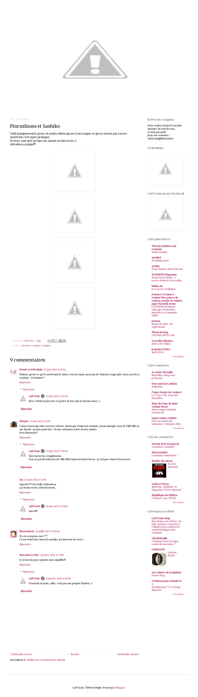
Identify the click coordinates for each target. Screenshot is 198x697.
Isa (21, 479)
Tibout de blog (160, 332)
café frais (34, 396)
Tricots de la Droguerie (165, 443)
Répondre (25, 382)
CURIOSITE (158, 549)
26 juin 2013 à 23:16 (57, 506)
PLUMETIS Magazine (164, 274)
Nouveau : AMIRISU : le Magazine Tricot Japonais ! (167, 488)
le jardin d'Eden (161, 349)
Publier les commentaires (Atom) (46, 659)
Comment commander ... (165, 455)
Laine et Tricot (160, 483)
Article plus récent (21, 654)
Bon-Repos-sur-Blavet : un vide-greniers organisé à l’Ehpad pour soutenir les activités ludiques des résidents (166, 527)
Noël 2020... (158, 352)
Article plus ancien (127, 654)
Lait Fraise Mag (161, 518)
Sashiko (46, 345)
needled (156, 257)
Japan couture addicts (164, 418)
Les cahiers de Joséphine (166, 572)
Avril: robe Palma (161, 343)
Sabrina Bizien (172, 554)
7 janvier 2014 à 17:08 (51, 555)
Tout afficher (178, 356)
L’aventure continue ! (163, 447)
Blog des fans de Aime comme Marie (165, 405)
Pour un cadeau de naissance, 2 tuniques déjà (166, 422)
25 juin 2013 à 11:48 (35, 479)
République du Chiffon (164, 495)
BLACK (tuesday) (173, 465)
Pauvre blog (158, 575)
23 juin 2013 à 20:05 (57, 451)
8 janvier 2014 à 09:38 (58, 578)
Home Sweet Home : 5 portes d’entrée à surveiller (167, 279)
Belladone (157, 386)
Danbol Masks (159, 252)
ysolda (155, 266)
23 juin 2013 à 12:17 (40, 421)
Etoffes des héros (162, 461)
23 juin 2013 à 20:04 (57, 396)
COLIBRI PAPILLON (163, 335)
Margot (23, 421)
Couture (36, 345)
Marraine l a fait (28, 555)
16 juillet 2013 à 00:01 (47, 531)
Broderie (26, 345)
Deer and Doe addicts (164, 383)
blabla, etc (157, 286)
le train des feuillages (164, 289)
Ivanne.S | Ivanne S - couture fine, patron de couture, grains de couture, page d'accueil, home (167, 299)
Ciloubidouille (159, 538)
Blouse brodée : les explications (162, 325)
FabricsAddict (160, 452)
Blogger (120, 687)
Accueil (75, 654)
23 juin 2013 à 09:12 (55, 369)
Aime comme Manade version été (164, 411)
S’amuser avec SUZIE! (164, 498)
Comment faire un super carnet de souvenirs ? (165, 543)
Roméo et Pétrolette (31, 369)
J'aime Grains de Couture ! (167, 392)
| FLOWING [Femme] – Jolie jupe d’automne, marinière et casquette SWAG (164, 311)
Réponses (28, 389)
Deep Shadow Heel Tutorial (167, 269)
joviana (156, 321)
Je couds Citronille (162, 372)
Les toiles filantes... (163, 340)
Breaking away (160, 260)
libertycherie (26, 531)
